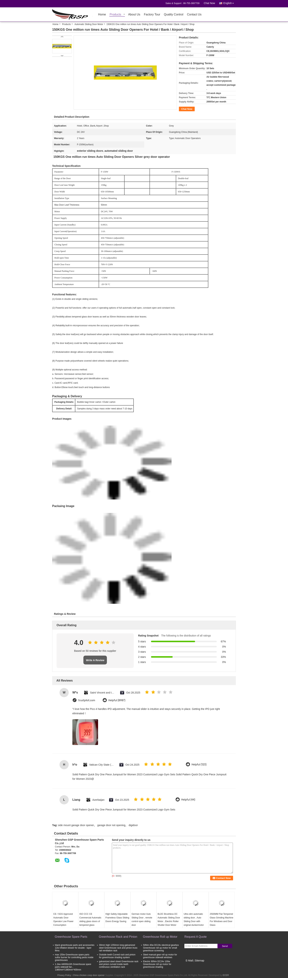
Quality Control (173, 14)
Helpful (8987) (116, 700)
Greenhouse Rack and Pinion (118, 936)
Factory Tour (152, 14)
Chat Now (209, 3)
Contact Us (194, 14)
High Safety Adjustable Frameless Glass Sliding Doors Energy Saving (117, 918)
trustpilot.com (86, 700)
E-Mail (189, 960)
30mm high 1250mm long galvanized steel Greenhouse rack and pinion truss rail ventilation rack (118, 948)
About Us (134, 14)
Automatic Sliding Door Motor (88, 24)
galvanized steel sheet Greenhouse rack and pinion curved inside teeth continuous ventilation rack (118, 964)
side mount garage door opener (76, 825)
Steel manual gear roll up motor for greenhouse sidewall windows (160, 956)
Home (102, 14)
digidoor (133, 825)
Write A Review (95, 660)
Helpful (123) (199, 764)
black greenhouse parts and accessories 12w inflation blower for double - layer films (74, 948)
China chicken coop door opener (89, 975)
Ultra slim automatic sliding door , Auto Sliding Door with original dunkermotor (194, 919)
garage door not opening (111, 825)
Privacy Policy (64, 975)
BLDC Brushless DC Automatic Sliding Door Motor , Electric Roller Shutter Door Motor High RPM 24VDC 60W (169, 921)
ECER (226, 975)
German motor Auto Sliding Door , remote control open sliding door (142, 919)
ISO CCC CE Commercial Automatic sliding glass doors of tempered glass (90, 919)
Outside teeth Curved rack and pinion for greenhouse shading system (117, 956)
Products (115, 14)
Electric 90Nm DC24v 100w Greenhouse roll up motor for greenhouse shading (157, 964)
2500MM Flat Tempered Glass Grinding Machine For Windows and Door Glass (221, 919)
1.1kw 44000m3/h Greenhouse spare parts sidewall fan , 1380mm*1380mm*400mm (73, 967)
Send (225, 946)
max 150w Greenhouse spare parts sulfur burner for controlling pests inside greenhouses (74, 957)
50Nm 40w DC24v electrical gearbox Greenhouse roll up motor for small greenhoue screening (161, 948)
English (229, 2)
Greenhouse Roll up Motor (160, 936)
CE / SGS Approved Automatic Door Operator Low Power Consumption (63, 919)
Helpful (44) (188, 799)
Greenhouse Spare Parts (71, 936)
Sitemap (199, 960)
